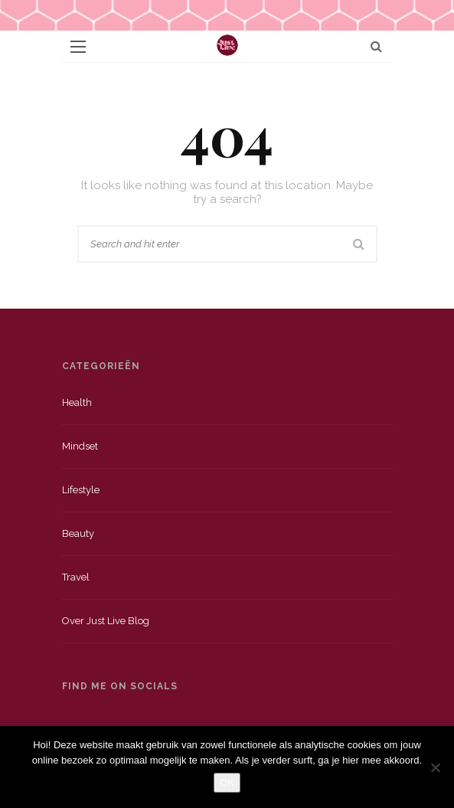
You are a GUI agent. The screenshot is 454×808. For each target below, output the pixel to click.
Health (77, 402)
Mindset (80, 446)
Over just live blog (105, 620)
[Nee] (435, 767)
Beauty (78, 533)
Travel (76, 577)
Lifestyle (81, 490)
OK (227, 782)
